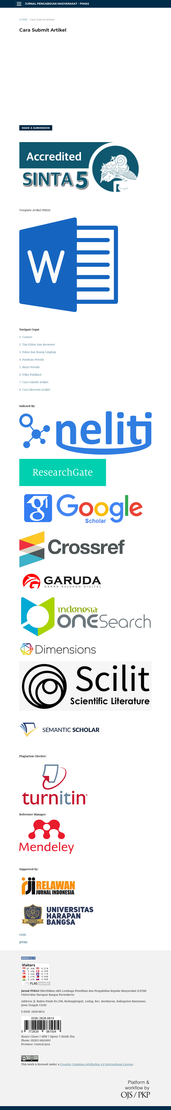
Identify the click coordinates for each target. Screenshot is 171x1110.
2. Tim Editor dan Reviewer (37, 344)
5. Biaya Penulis (29, 367)
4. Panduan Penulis (31, 359)
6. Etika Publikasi (30, 374)
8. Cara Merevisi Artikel (34, 389)
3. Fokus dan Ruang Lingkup (37, 352)
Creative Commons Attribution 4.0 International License (96, 1064)
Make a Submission (36, 127)
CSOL (22, 934)
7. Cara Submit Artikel (33, 382)
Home (23, 19)
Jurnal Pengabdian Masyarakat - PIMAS (57, 3)
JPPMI (23, 942)
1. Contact (25, 337)
